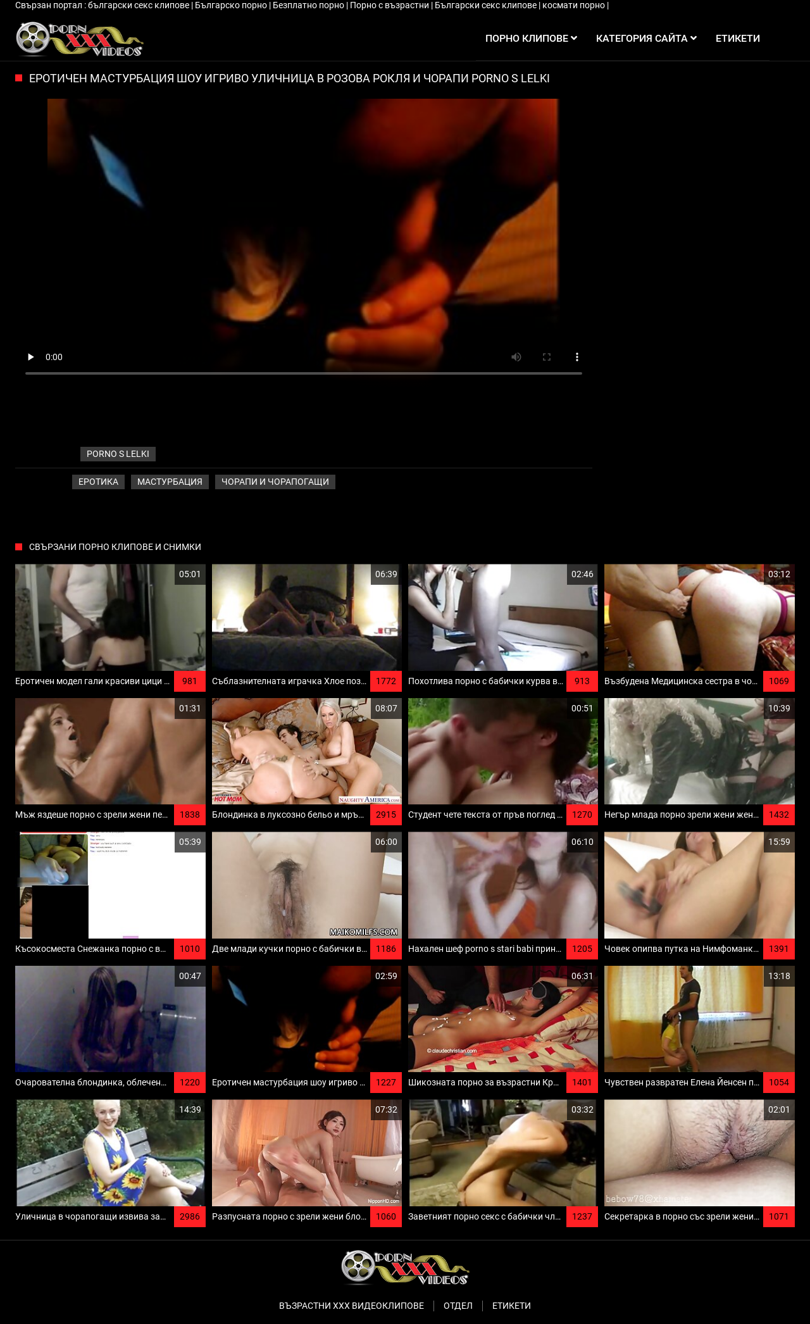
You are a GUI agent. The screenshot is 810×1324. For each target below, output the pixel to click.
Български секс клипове (487, 5)
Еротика (98, 482)
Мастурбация (169, 482)
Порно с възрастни (390, 5)
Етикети (511, 1306)
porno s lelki (118, 454)
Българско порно (232, 5)
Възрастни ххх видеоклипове (351, 1306)
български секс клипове (139, 5)
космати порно (574, 5)
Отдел (458, 1306)
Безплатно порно (309, 5)
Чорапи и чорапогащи (275, 482)
